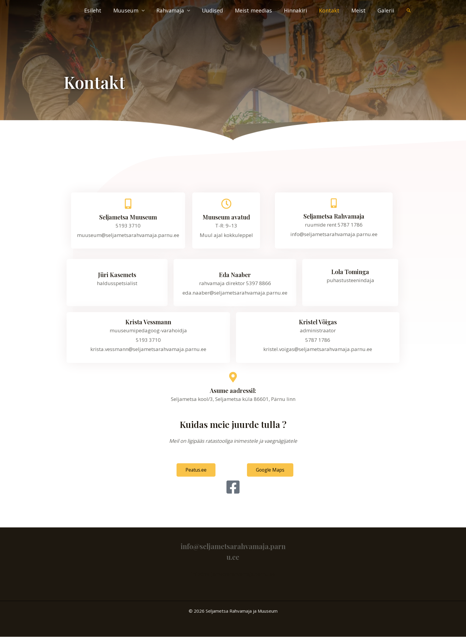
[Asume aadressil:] (233, 377)
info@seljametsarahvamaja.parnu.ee (232, 573)
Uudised (218, 10)
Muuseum (134, 10)
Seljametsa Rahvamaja (333, 216)
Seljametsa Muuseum (128, 217)
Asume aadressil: (233, 390)
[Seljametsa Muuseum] (128, 203)
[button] (408, 10)
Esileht (102, 10)
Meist (360, 10)
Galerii (386, 10)
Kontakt (332, 10)
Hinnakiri (299, 10)
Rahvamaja (178, 10)
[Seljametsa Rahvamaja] (334, 203)
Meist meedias (258, 10)
